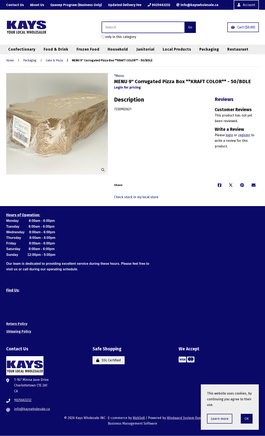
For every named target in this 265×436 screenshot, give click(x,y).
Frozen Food (88, 49)
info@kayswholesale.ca (197, 5)
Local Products (177, 49)
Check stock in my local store (136, 197)
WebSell (139, 418)
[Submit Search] (190, 27)
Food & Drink (56, 49)
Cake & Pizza (54, 60)
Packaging (209, 49)
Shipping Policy (18, 331)
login (229, 135)
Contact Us (15, 5)
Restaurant (237, 49)
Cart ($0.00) (243, 27)
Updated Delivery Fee (124, 5)
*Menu (119, 76)
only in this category (119, 37)
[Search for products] (143, 27)
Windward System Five (184, 418)
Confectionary (21, 49)
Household (118, 49)
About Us (37, 5)
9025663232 (159, 5)
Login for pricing (127, 87)
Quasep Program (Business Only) (76, 5)
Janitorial (145, 49)
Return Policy (16, 324)
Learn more (220, 419)
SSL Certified (108, 360)
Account (246, 5)
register (244, 135)
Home (10, 60)
